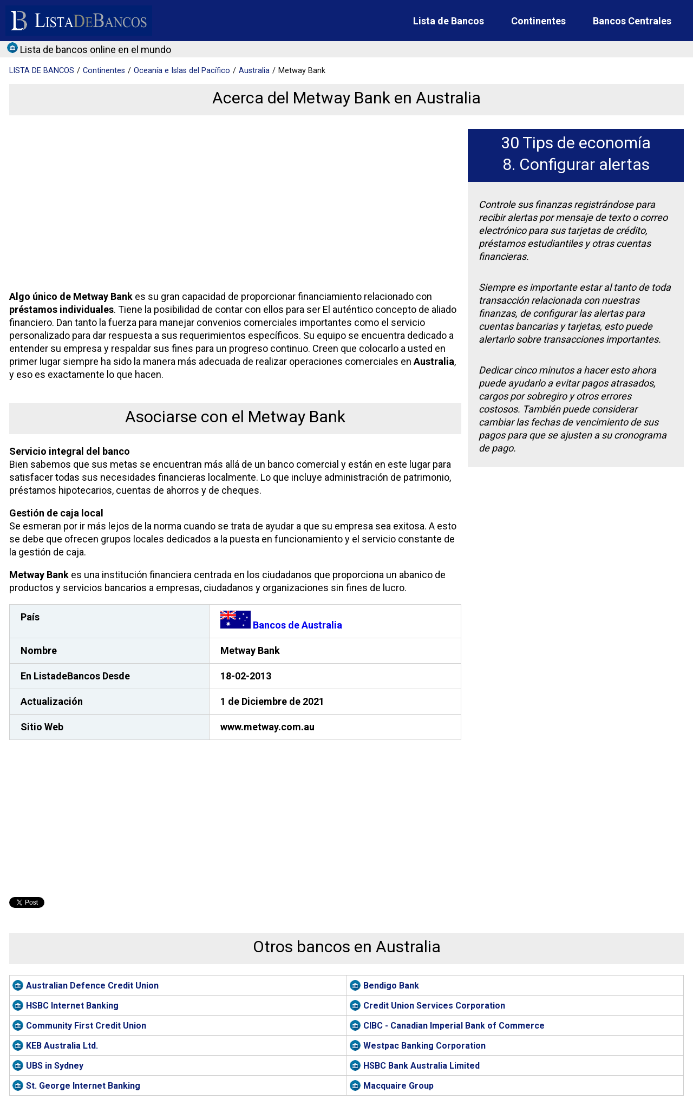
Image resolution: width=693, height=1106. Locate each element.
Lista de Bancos (448, 21)
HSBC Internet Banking (72, 1005)
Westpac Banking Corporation (424, 1045)
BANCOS (41, 70)
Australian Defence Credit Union (92, 985)
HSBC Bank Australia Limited (421, 1066)
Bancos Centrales (632, 21)
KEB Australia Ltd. (62, 1045)
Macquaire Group (398, 1086)
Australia (254, 70)
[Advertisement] (232, 204)
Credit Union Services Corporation (434, 1005)
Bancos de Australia (281, 625)
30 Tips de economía (576, 142)
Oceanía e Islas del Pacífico (182, 70)
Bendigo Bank (391, 985)
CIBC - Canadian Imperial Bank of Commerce (454, 1025)
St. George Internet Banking (83, 1086)
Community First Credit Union (86, 1025)
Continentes (538, 21)
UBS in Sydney (54, 1066)
